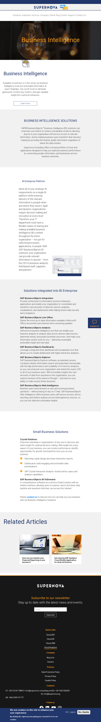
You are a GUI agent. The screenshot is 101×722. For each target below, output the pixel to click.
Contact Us (81, 15)
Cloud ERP (50, 635)
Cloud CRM (50, 643)
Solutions (17, 15)
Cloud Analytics (50, 647)
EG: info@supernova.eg (50, 694)
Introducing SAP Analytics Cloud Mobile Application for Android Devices (65, 560)
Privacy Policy (50, 676)
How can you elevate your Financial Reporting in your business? (33, 560)
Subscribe (50, 615)
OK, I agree (71, 712)
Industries (26, 15)
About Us (50, 658)
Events (64, 15)
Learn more (25, 103)
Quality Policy (50, 680)
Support (71, 15)
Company (44, 15)
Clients (52, 15)
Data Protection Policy (50, 672)
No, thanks (83, 712)
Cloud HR (50, 639)
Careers (50, 662)
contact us (32, 497)
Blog (58, 15)
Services (35, 15)
